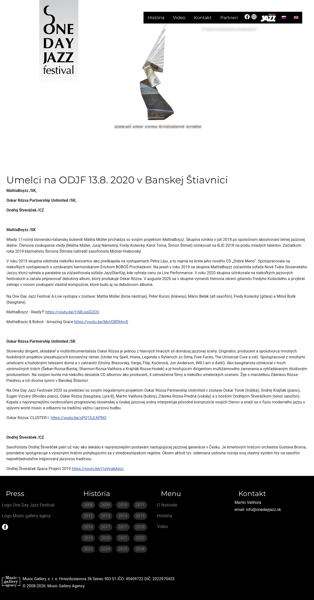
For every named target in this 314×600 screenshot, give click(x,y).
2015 (140, 516)
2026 (140, 549)
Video (179, 17)
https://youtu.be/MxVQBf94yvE (101, 321)
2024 (105, 549)
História (156, 17)
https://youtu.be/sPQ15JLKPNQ (78, 417)
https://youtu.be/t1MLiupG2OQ (72, 312)
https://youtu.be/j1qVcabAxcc (98, 468)
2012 (88, 516)
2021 (122, 538)
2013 (105, 516)
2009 (105, 505)
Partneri (229, 17)
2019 (88, 538)
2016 (88, 527)
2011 (140, 505)
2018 (140, 527)
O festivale (167, 505)
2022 (140, 538)
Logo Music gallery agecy (26, 515)
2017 (105, 527)
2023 (88, 549)
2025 (122, 549)
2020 (105, 538)
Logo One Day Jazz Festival (28, 505)
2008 (88, 505)
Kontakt (202, 17)
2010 (122, 505)
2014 (122, 516)
